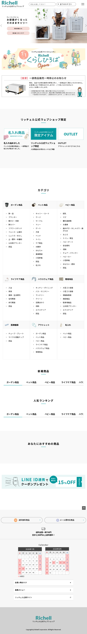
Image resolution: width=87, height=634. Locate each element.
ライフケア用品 (17, 279)
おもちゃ (39, 250)
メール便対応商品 (65, 520)
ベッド (38, 235)
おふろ (65, 234)
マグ (64, 217)
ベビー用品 (70, 204)
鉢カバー (11, 224)
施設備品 (66, 299)
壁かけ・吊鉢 (13, 221)
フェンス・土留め (15, 232)
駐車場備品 (67, 302)
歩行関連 (11, 302)
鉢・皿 (11, 213)
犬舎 (37, 232)
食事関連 (39, 254)
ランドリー (40, 295)
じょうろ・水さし (15, 235)
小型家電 (39, 258)
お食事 (65, 224)
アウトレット (44, 324)
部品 (10, 246)
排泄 (10, 291)
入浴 (10, 287)
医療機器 (14, 324)
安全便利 (66, 245)
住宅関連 (11, 299)
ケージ (38, 217)
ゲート (38, 228)
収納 (64, 249)
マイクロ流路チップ (16, 337)
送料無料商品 (22, 520)
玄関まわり (40, 302)
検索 (79, 4)
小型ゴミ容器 (68, 291)
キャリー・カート (42, 213)
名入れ (38, 265)
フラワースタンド (15, 228)
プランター (12, 217)
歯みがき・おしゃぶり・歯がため (73, 229)
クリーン (39, 299)
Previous (2, 25)
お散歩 (38, 246)
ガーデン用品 (16, 204)
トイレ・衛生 (68, 238)
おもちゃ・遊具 (69, 264)
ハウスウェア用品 (45, 279)
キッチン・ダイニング (44, 287)
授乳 (64, 213)
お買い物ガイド (21, 582)
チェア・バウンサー (70, 253)
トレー (38, 224)
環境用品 (69, 279)
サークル (39, 221)
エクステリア (41, 310)
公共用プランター (15, 243)
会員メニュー (20, 590)
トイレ (38, 239)
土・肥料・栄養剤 (15, 239)
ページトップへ (84, 508)
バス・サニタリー (42, 291)
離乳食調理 (67, 221)
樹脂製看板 (67, 295)
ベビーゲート (68, 242)
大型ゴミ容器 (68, 287)
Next (84, 25)
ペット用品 (43, 204)
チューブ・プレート (16, 333)
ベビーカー (67, 256)
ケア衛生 (39, 243)
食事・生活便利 (14, 295)
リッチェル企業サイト (23, 597)
